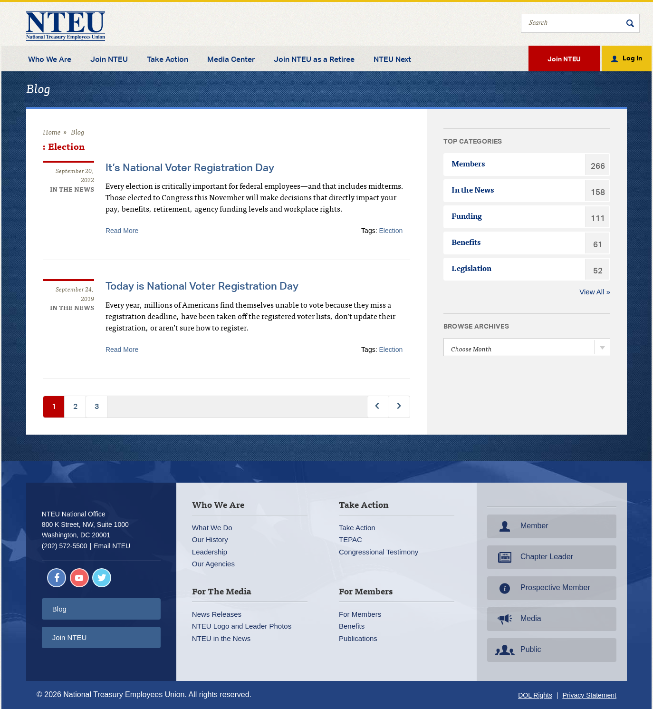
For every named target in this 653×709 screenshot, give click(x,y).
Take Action (167, 59)
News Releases (216, 614)
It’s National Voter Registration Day (190, 167)
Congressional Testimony (378, 552)
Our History (210, 539)
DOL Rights (535, 695)
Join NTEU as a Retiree (314, 59)
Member (520, 526)
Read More (122, 230)
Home (52, 132)
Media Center (231, 59)
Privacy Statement (589, 695)
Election (391, 230)
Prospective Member (541, 588)
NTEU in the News (221, 638)
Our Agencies (213, 564)
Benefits (352, 626)
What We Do (212, 528)
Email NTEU (112, 546)
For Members (360, 614)
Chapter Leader (533, 557)
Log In (632, 57)
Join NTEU (109, 59)
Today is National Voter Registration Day (202, 286)
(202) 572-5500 (64, 546)
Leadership (209, 552)
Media (517, 619)
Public (517, 650)
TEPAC (350, 539)
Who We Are (49, 59)
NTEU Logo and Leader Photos (241, 626)
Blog (78, 132)
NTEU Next (392, 59)
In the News (72, 190)
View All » (594, 292)
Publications (358, 638)
